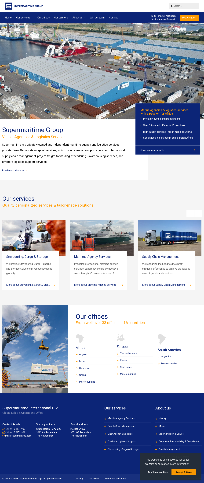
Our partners (61, 18)
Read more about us (14, 171)
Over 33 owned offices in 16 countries (164, 125)
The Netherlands (128, 353)
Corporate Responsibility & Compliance (179, 441)
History (162, 418)
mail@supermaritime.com (16, 435)
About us (77, 18)
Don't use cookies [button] (158, 472)
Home (8, 18)
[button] (32, 17)
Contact (113, 18)
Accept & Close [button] (183, 472)
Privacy (79, 478)
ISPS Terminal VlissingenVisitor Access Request (163, 17)
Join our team (97, 18)
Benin (82, 361)
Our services (23, 18)
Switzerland (126, 367)
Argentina (166, 356)
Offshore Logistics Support (122, 441)
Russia (123, 360)
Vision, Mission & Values (171, 434)
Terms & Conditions (115, 478)
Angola (83, 354)
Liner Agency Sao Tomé (120, 434)
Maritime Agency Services (121, 418)
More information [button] (179, 464)
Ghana (82, 375)
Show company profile (152, 150)
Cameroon (84, 368)
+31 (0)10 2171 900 (13, 429)
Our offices (43, 18)
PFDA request (189, 17)
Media (162, 426)
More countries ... (88, 382)
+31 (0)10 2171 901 (13, 432)
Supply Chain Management (121, 426)
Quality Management (169, 449)
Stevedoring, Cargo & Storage (123, 449)
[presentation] (190, 213)
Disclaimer (93, 478)
